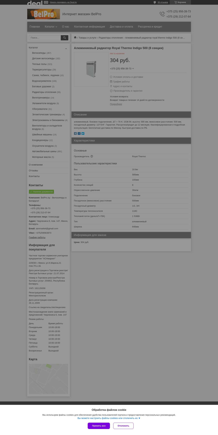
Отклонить (123, 425)
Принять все (99, 425)
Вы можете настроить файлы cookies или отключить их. (108, 418)
